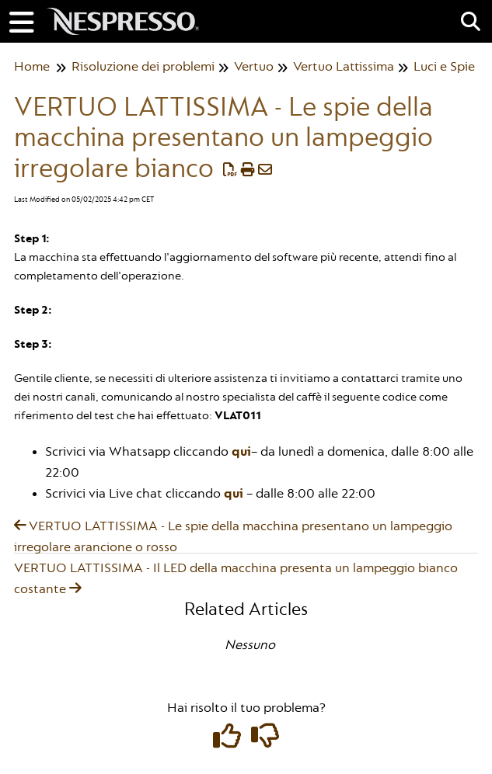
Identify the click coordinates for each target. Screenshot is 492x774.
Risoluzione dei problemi (143, 66)
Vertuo (254, 66)
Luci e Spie (444, 66)
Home (32, 66)
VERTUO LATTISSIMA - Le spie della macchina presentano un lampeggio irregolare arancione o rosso (233, 536)
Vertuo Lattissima (343, 66)
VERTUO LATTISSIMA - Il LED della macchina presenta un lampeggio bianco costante (236, 578)
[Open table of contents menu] (27, 21)
